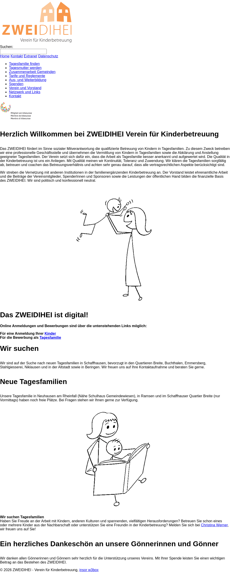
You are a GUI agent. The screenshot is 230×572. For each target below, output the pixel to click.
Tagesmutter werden (25, 68)
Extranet (30, 56)
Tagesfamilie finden (24, 64)
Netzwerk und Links (24, 92)
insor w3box (88, 570)
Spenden (16, 84)
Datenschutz (48, 56)
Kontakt (17, 56)
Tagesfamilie (50, 337)
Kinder (50, 333)
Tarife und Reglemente (27, 76)
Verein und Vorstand (25, 88)
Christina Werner (214, 525)
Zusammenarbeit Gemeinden (32, 72)
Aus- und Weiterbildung (27, 80)
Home (5, 56)
